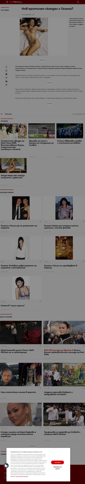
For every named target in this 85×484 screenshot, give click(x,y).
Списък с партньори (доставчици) (19, 476)
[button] (6, 465)
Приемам (57, 462)
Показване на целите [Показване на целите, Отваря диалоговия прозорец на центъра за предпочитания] (57, 467)
